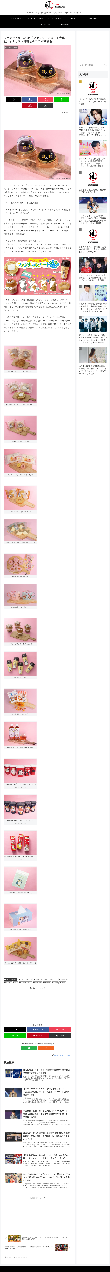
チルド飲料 (63, 973)
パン (15, 977)
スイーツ (53, 973)
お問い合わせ (32, 1269)
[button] (66, 99)
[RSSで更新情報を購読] (40, 1042)
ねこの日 (7, 977)
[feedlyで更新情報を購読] (35, 1042)
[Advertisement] (37, 115)
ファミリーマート (25, 977)
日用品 (55, 977)
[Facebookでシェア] (20, 99)
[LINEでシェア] (43, 99)
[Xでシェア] (9, 99)
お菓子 (22, 973)
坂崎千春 (46, 977)
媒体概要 (5, 1269)
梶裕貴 (62, 977)
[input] (93, 65)
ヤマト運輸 (37, 977)
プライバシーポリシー (17, 1269)
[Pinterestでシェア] (54, 99)
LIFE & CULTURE (10, 973)
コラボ (29, 973)
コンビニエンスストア (41, 973)
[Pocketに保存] (32, 99)
